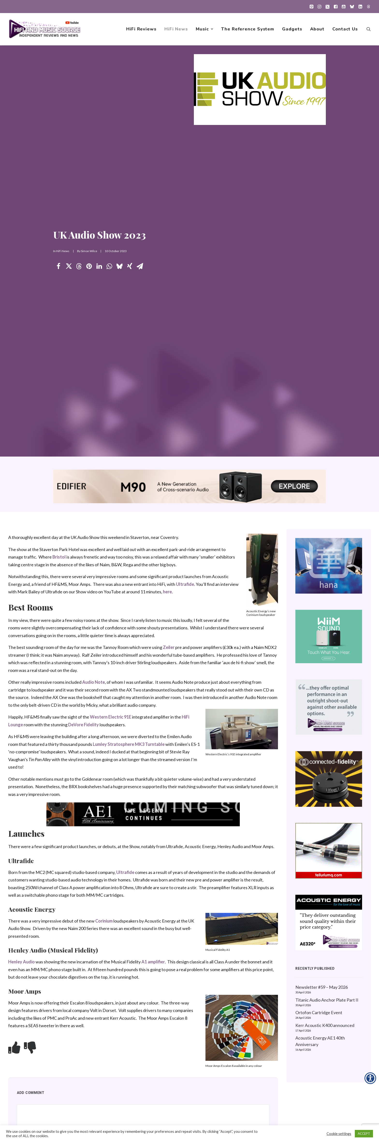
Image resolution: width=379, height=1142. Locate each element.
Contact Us (345, 29)
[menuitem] (311, 6)
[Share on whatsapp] (109, 266)
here (167, 592)
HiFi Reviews (141, 29)
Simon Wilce (89, 251)
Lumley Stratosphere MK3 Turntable (129, 744)
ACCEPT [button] (364, 1133)
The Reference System (247, 29)
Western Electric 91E (110, 717)
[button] (311, 6)
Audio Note (93, 682)
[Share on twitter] (68, 266)
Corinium (104, 921)
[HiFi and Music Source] (44, 29)
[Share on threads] (79, 266)
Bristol (59, 557)
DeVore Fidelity (83, 724)
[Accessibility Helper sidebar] (370, 1078)
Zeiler (169, 647)
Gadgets (292, 29)
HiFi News (176, 29)
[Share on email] (140, 266)
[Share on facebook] (58, 266)
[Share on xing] (129, 266)
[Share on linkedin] (99, 266)
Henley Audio (21, 962)
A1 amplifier (153, 962)
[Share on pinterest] (89, 266)
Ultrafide (185, 584)
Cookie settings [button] (339, 1134)
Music (204, 29)
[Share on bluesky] (119, 266)
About (317, 29)
